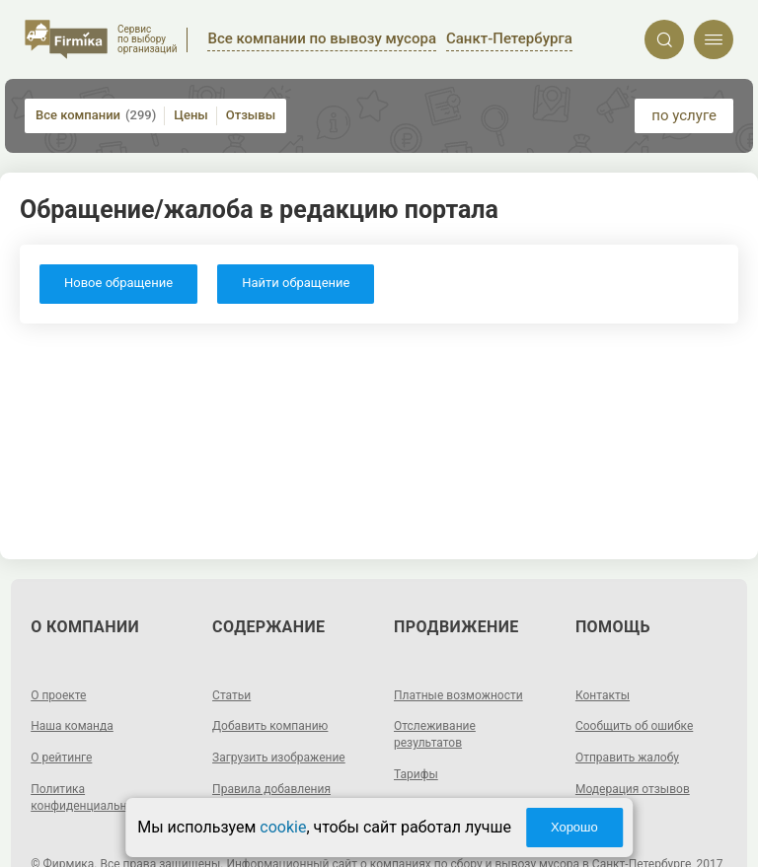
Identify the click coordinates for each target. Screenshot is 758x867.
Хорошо (574, 827)
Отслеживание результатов (435, 734)
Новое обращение (118, 282)
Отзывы (250, 115)
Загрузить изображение (278, 757)
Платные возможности (458, 695)
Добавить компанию (270, 726)
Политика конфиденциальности (91, 797)
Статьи (231, 695)
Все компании (96, 115)
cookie (283, 827)
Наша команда (72, 726)
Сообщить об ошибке (634, 726)
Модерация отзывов (632, 789)
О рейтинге (61, 757)
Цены (191, 115)
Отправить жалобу (627, 757)
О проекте (58, 695)
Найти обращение (295, 282)
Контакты (602, 695)
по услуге (684, 115)
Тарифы (416, 774)
